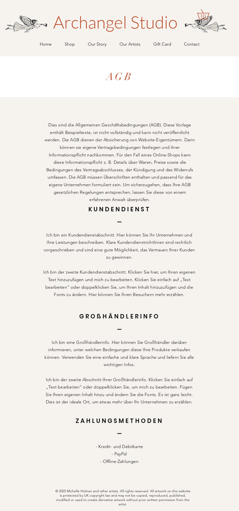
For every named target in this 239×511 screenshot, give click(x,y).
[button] (208, 14)
